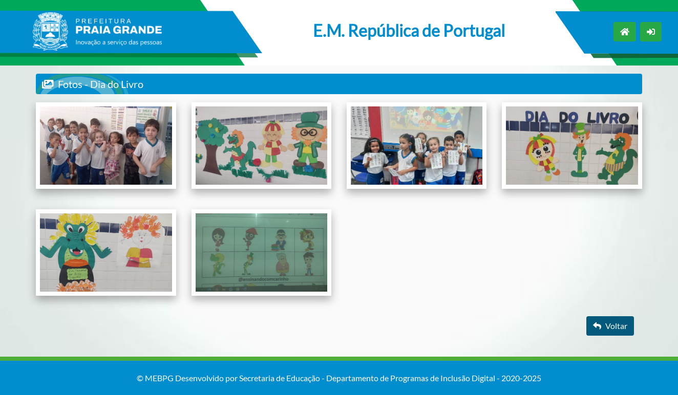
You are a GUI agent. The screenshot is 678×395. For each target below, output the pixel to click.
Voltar (610, 326)
